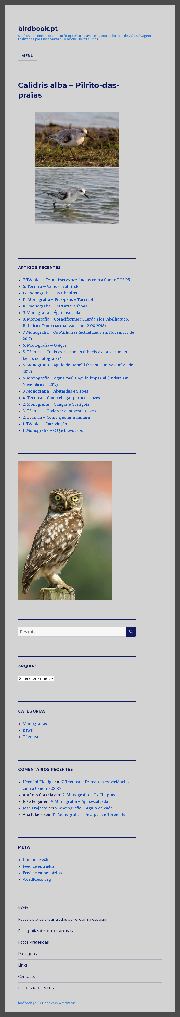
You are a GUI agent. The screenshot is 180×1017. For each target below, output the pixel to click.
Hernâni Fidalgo (38, 781)
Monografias (35, 723)
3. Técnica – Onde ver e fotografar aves (59, 410)
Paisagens (27, 954)
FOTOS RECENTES (36, 988)
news (28, 730)
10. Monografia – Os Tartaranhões (55, 306)
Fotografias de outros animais (45, 931)
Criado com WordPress (57, 1003)
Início (23, 908)
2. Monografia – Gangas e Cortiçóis (56, 404)
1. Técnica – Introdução (45, 424)
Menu (28, 56)
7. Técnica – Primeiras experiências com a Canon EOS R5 (76, 280)
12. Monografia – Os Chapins (50, 293)
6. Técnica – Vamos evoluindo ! (52, 286)
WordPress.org (37, 879)
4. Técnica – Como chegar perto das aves (61, 397)
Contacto (26, 976)
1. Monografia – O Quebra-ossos (53, 430)
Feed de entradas (38, 866)
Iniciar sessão (36, 859)
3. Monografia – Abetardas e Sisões (55, 391)
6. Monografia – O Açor (45, 345)
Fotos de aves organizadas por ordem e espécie (62, 919)
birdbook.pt (38, 28)
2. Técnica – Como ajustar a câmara (56, 417)
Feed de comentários (42, 872)
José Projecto (35, 808)
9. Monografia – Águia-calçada (51, 312)
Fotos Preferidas (33, 942)
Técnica (30, 736)
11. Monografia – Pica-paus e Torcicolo (59, 299)
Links (22, 965)
